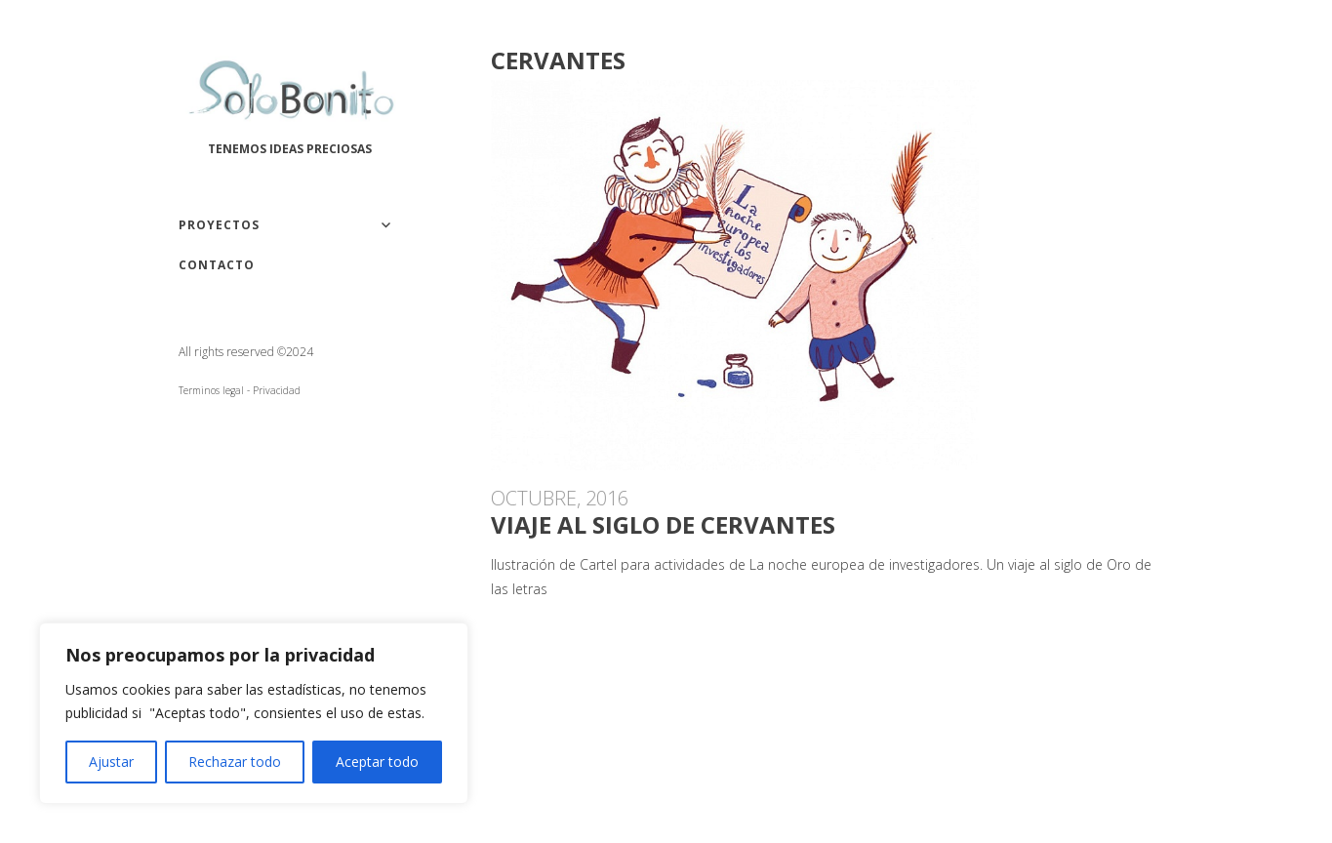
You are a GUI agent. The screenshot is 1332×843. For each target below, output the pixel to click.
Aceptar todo (377, 761)
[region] (253, 713)
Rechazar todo (234, 761)
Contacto (217, 265)
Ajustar (111, 761)
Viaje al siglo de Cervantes (663, 524)
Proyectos (219, 225)
